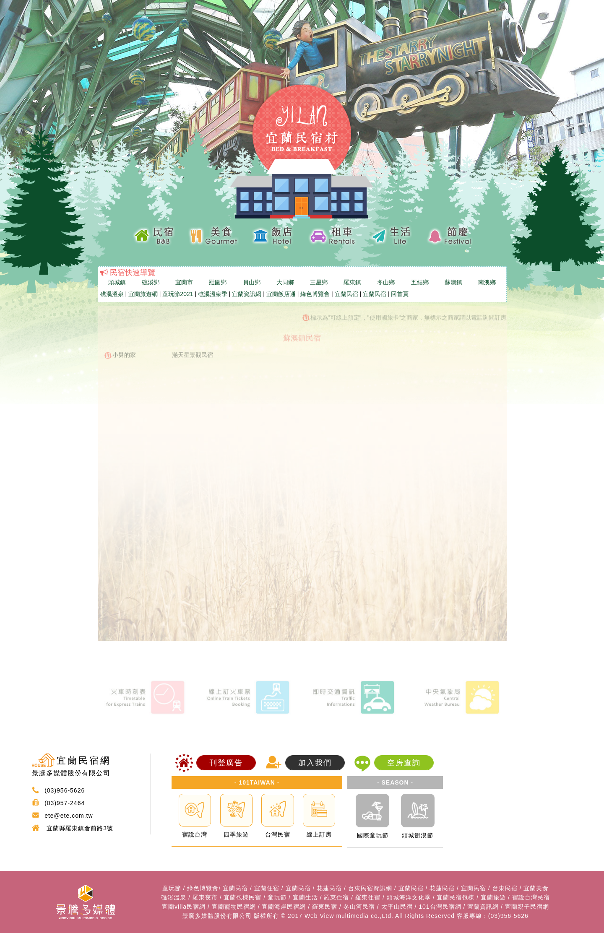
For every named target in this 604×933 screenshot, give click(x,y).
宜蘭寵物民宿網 (234, 906)
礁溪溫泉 (112, 294)
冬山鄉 (386, 282)
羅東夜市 (205, 897)
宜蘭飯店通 (281, 294)
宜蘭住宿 (266, 888)
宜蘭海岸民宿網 (284, 906)
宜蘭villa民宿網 (184, 906)
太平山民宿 (397, 906)
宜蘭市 (184, 282)
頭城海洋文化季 (409, 897)
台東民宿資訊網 (370, 888)
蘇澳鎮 (453, 282)
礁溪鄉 (150, 282)
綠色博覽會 (315, 294)
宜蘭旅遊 (493, 897)
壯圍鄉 (217, 282)
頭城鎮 (117, 282)
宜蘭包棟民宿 (242, 897)
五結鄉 (420, 282)
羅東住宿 (336, 897)
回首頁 (400, 294)
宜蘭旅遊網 (143, 294)
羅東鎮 (352, 282)
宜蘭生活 (305, 897)
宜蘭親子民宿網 (527, 906)
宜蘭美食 (536, 888)
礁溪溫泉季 (212, 294)
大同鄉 (285, 282)
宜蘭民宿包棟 (455, 897)
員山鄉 (251, 282)
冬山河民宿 (359, 906)
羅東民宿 (324, 906)
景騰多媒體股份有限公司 (217, 915)
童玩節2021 (177, 294)
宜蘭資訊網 (246, 294)
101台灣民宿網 (440, 906)
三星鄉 (319, 282)
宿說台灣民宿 (531, 897)
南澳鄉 (487, 282)
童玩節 (171, 888)
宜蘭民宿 (346, 294)
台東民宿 (505, 888)
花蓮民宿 (329, 888)
